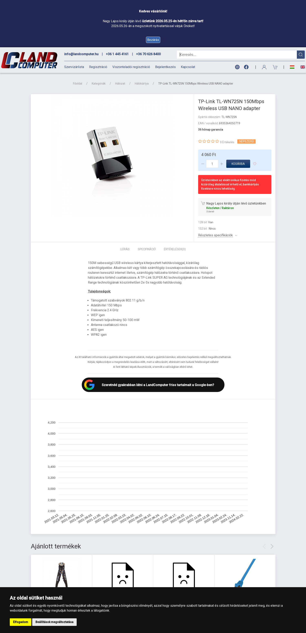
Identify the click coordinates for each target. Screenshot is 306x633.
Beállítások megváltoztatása (54, 622)
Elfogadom (20, 622)
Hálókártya (142, 83)
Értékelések (175, 249)
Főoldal (77, 83)
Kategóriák (99, 83)
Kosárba (238, 163)
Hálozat (120, 83)
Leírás (125, 249)
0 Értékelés (227, 142)
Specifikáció (147, 249)
